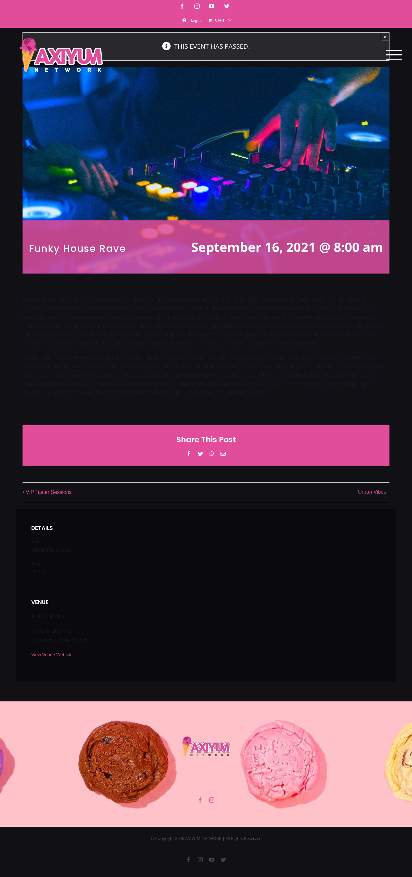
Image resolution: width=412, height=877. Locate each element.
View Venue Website (51, 654)
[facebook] (200, 800)
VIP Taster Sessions (49, 492)
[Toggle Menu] (394, 55)
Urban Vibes (372, 492)
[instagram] (211, 800)
